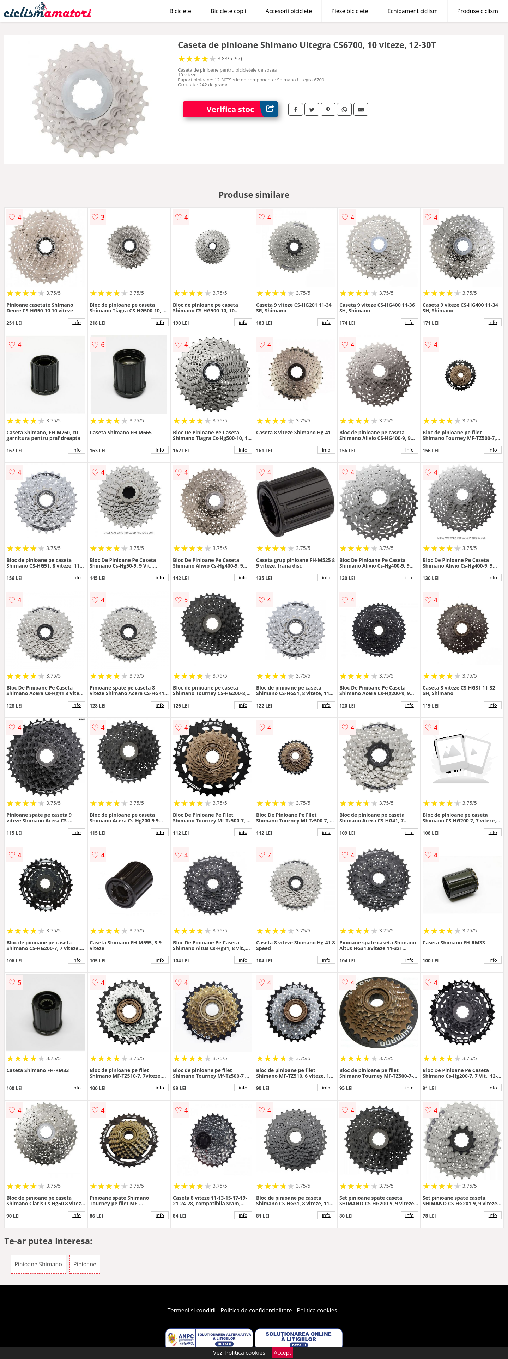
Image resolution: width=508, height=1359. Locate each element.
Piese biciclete (349, 11)
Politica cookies (317, 1310)
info (76, 322)
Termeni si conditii (192, 1310)
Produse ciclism (477, 11)
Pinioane (84, 1264)
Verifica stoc (242, 109)
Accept (282, 1353)
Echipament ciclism (413, 11)
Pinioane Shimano (38, 1264)
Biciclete (180, 11)
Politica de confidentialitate (256, 1310)
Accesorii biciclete (289, 11)
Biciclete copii (228, 11)
